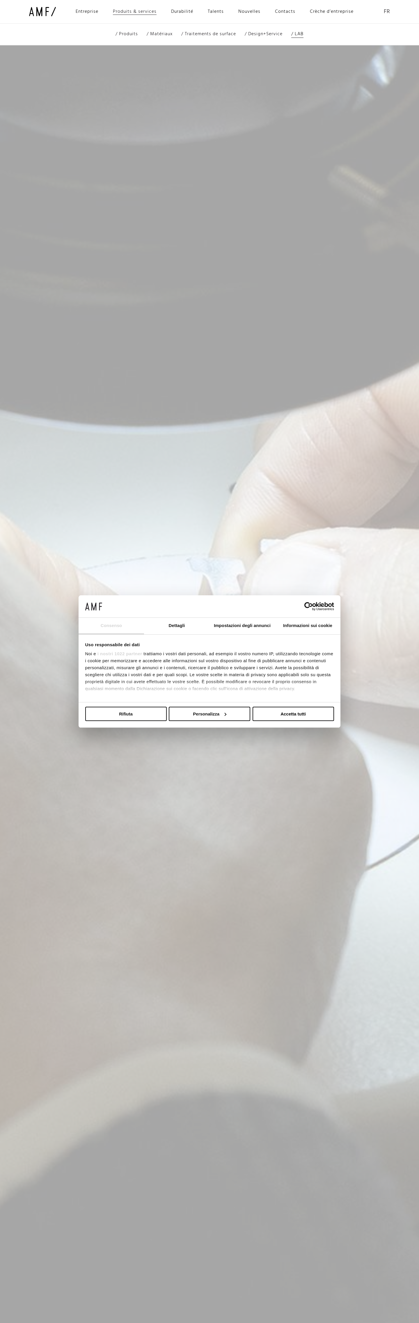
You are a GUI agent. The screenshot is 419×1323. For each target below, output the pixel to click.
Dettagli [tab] (177, 625)
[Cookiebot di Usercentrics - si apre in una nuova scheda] (308, 606)
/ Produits (127, 34)
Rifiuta (126, 713)
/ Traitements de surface (208, 34)
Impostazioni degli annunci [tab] (242, 625)
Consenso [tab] (111, 625)
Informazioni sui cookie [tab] (307, 625)
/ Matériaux (160, 34)
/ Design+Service (264, 34)
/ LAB (297, 34)
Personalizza (209, 713)
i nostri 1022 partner (119, 653)
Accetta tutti (293, 713)
